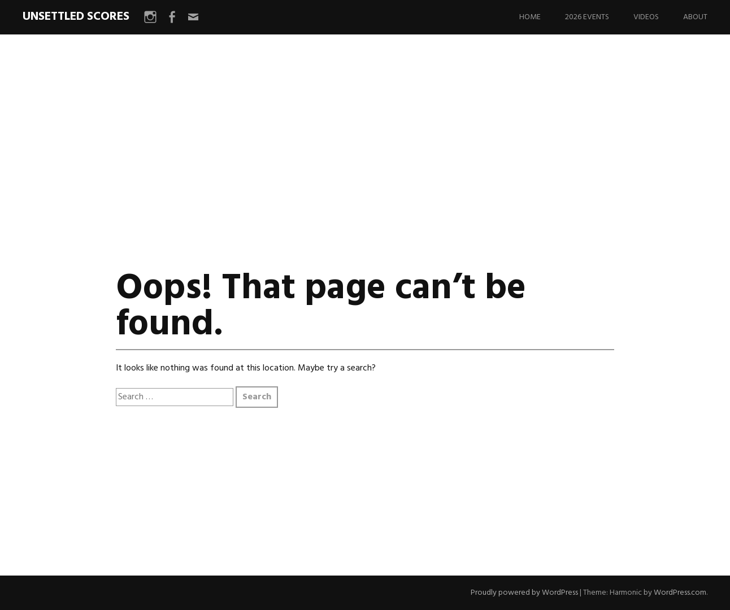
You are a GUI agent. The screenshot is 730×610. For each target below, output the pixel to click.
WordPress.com (680, 592)
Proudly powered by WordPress (524, 592)
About (695, 17)
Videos (646, 17)
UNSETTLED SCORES (76, 17)
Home (530, 17)
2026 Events (587, 17)
